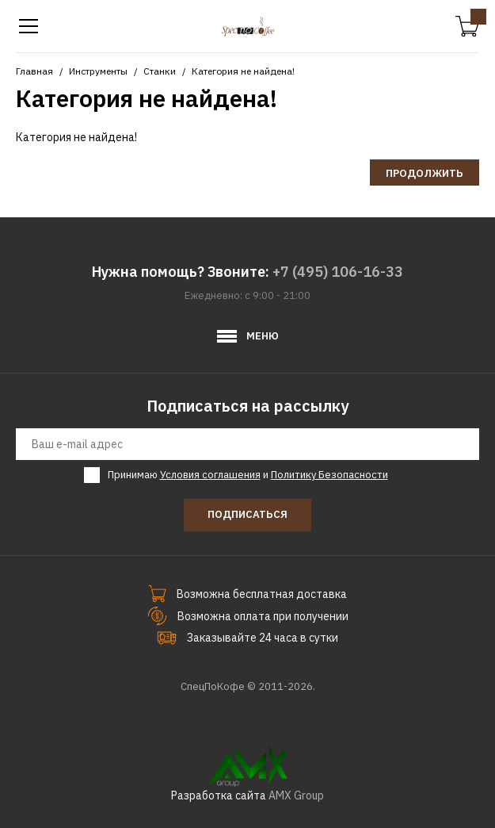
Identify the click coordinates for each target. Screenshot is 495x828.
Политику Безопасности (329, 474)
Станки (159, 71)
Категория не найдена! (243, 71)
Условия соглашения (210, 474)
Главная (34, 71)
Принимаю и (248, 475)
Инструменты (98, 71)
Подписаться (247, 514)
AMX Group (296, 795)
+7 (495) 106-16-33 (337, 272)
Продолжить (424, 173)
